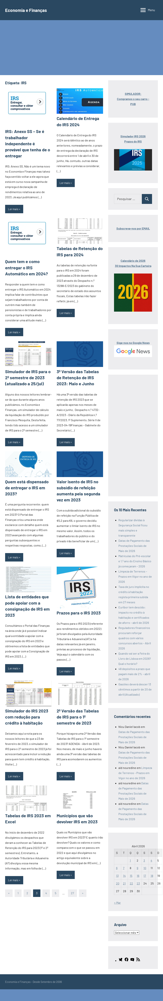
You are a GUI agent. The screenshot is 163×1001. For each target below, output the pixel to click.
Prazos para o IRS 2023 (77, 596)
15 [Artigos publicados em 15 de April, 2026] (131, 875)
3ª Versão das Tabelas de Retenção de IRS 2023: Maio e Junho (78, 368)
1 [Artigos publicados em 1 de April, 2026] (130, 860)
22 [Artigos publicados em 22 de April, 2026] (131, 883)
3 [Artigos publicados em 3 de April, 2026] (144, 860)
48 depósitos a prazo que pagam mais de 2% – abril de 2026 (134, 674)
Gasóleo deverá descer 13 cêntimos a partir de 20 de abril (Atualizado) (135, 689)
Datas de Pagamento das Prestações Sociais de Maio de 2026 (134, 546)
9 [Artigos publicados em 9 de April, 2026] (137, 868)
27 (72, 874)
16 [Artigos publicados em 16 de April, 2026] (138, 875)
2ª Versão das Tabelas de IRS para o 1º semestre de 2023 (79, 699)
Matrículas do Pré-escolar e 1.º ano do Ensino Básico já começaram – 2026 (134, 561)
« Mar (117, 902)
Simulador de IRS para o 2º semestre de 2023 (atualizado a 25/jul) (28, 368)
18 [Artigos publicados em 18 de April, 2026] (152, 875)
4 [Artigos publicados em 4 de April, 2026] (151, 860)
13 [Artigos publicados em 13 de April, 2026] (117, 875)
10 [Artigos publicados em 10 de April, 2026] (144, 868)
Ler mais (13, 201)
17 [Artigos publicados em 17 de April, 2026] (144, 875)
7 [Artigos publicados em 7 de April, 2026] (123, 868)
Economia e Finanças (29, 10)
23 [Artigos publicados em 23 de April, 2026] (138, 883)
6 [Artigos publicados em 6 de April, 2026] (116, 868)
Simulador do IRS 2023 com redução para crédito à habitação (28, 699)
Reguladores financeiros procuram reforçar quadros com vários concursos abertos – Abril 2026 (134, 638)
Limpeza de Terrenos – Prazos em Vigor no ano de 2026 (135, 576)
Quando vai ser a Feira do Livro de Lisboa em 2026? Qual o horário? (134, 658)
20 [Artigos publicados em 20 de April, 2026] (117, 883)
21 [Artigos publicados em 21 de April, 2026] (124, 883)
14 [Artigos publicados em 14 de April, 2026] (124, 875)
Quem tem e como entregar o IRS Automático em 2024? (24, 259)
